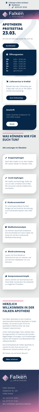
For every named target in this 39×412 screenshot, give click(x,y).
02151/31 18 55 (21, 7)
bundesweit (10, 46)
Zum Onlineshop (16, 98)
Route (12, 124)
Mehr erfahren (12, 359)
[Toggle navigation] (33, 14)
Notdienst (16, 5)
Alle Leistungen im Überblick (14, 148)
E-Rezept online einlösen (18, 3)
